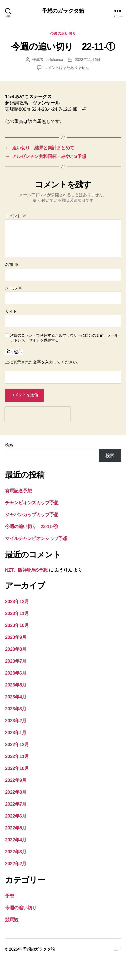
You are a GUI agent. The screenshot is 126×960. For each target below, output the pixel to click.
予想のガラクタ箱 (63, 10)
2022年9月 (15, 780)
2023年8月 (15, 649)
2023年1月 (15, 732)
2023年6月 (15, 673)
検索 (9, 445)
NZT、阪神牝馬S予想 (26, 570)
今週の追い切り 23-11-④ (31, 526)
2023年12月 (17, 601)
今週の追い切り (63, 33)
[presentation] (37, 414)
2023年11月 (17, 613)
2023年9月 (15, 637)
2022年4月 (15, 839)
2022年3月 (15, 851)
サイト (11, 311)
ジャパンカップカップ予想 (32, 514)
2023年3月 (15, 708)
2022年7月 (15, 804)
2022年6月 (15, 816)
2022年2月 (15, 863)
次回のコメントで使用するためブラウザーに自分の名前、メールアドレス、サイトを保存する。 (64, 337)
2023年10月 (17, 625)
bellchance (54, 59)
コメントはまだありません (66, 67)
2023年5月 (15, 684)
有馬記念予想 (18, 490)
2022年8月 (15, 792)
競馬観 (12, 919)
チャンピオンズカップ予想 (32, 502)
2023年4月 (15, 696)
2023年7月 (15, 661)
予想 (9, 895)
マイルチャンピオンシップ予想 (36, 538)
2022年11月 (17, 756)
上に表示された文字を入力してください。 (43, 362)
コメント (15, 216)
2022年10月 (17, 768)
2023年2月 (15, 720)
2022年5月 (15, 827)
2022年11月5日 (87, 59)
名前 (11, 264)
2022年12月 (17, 744)
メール (13, 288)
